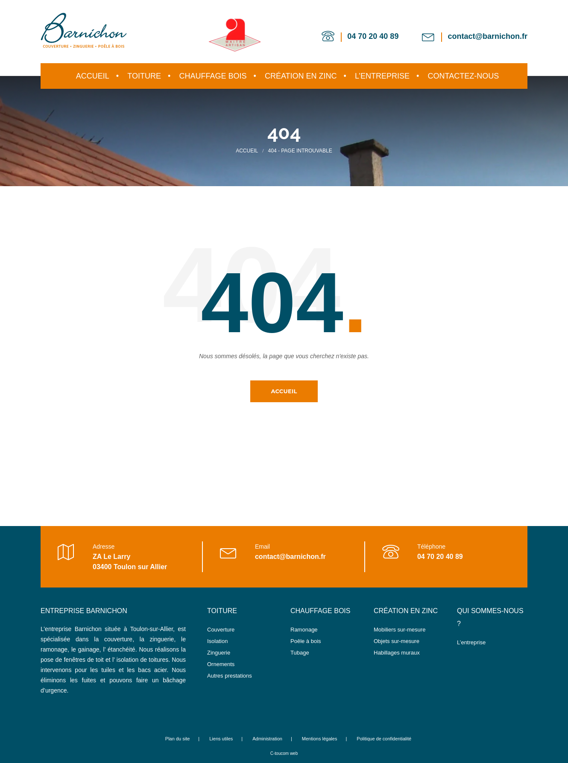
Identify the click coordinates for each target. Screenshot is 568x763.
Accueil (284, 391)
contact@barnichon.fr (487, 36)
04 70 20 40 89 (372, 36)
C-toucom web (284, 753)
